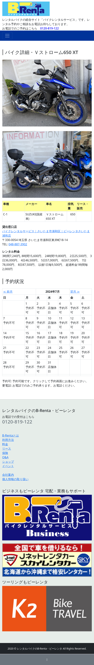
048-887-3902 (18, 244)
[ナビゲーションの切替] (7, 35)
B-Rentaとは (10, 435)
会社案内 (8, 475)
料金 (5, 444)
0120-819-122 (49, 28)
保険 (5, 453)
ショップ (8, 462)
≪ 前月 (8, 292)
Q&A (5, 457)
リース (6, 449)
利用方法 (8, 440)
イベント (8, 466)
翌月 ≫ (75, 292)
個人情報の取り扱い (15, 479)
